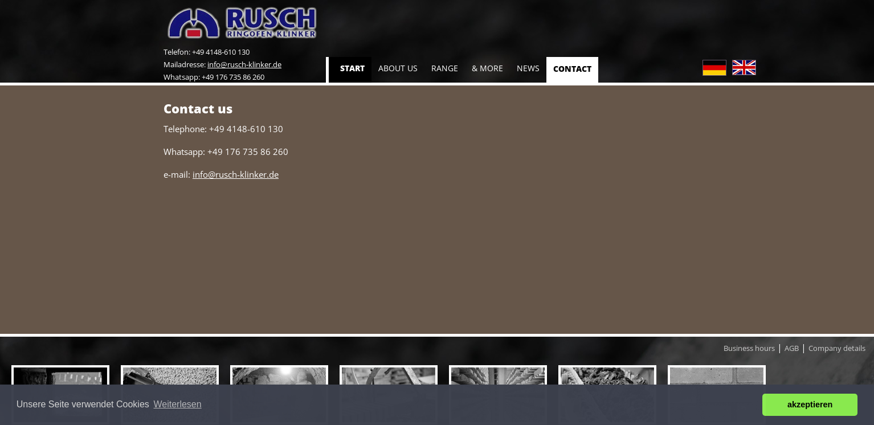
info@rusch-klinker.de (244, 64)
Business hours (749, 348)
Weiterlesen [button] (177, 404)
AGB (792, 348)
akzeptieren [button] (809, 404)
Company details (836, 348)
